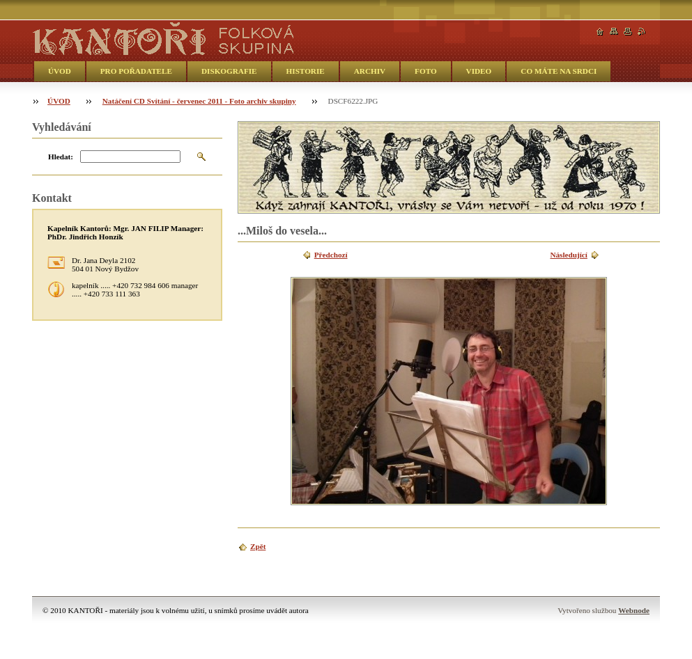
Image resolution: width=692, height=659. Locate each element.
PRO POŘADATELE (136, 71)
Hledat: (60, 156)
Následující (568, 255)
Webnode (633, 610)
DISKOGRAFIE (229, 71)
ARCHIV (369, 71)
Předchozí (331, 255)
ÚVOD (59, 71)
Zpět (258, 546)
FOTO (426, 71)
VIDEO (479, 71)
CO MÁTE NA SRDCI (559, 71)
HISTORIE (305, 71)
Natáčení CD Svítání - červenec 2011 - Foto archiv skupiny (199, 101)
